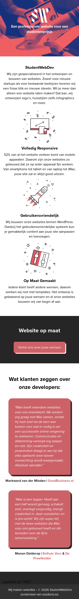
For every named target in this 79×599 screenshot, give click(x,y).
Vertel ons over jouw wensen (39, 347)
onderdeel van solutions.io (39, 594)
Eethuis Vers (52, 553)
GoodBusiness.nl (60, 480)
